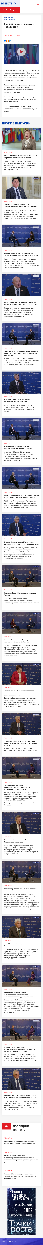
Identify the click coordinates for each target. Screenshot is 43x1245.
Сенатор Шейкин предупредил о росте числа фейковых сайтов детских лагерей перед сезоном (20, 1176)
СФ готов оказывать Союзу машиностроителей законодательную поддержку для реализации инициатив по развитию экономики (21, 1159)
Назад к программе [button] (9, 19)
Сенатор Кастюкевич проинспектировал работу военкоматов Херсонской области (20, 1142)
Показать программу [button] (29, 10)
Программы (8, 17)
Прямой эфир (8, 10)
